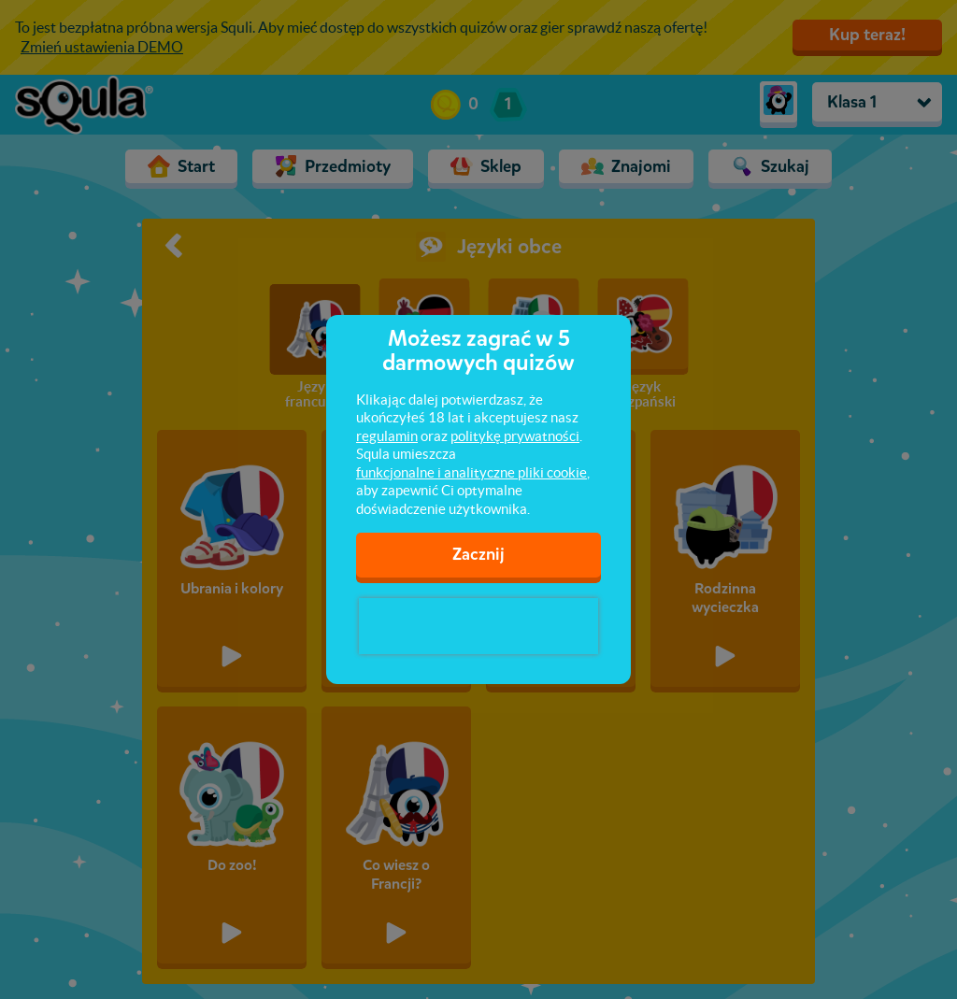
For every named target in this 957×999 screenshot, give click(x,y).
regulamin (387, 436)
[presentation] (478, 626)
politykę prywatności (514, 436)
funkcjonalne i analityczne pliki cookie (471, 472)
